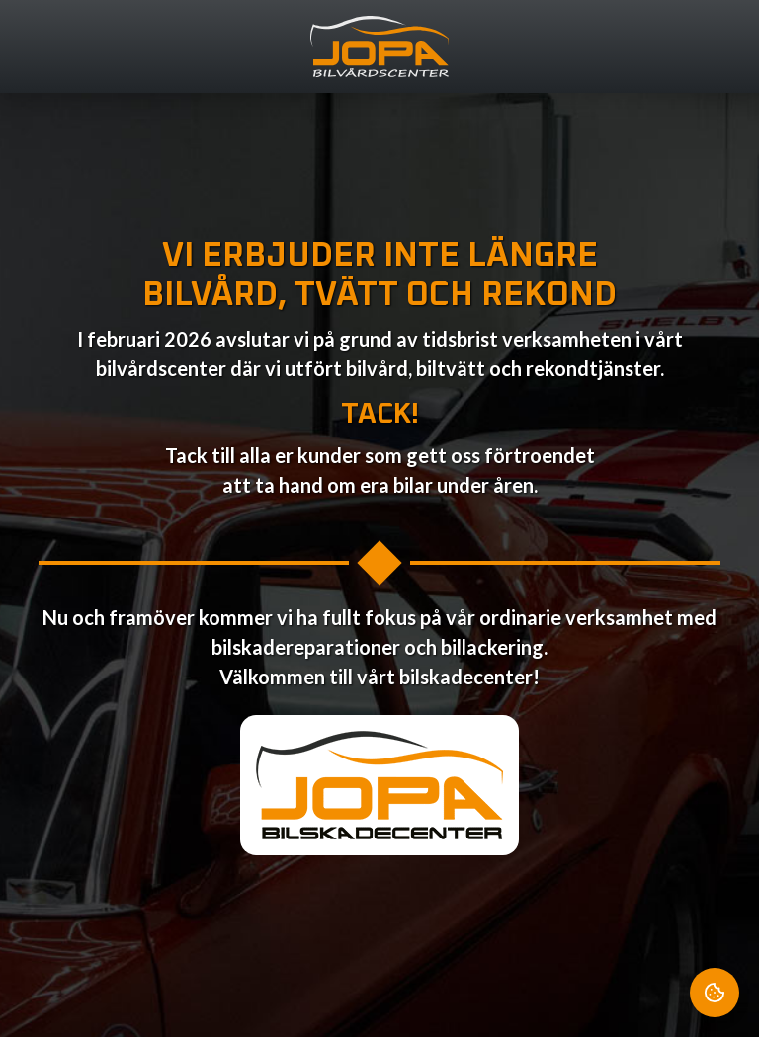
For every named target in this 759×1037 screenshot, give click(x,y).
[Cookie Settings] (714, 992)
